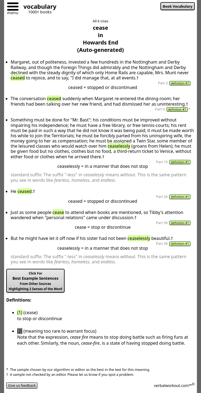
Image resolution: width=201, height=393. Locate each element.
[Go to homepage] (37, 7)
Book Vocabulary (178, 6)
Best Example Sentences (35, 281)
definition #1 (180, 83)
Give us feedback (21, 385)
